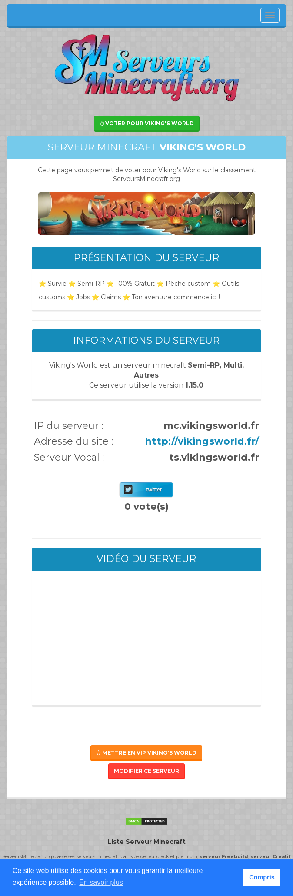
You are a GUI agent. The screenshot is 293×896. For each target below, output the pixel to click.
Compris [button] (261, 877)
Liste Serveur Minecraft (146, 842)
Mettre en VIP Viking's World (146, 752)
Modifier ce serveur (146, 771)
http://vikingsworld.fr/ (202, 441)
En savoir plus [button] (101, 882)
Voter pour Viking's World (147, 123)
